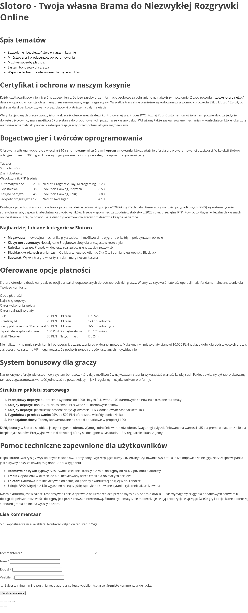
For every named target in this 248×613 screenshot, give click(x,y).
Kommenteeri (11, 558)
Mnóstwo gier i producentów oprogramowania (41, 57)
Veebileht (7, 582)
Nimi (4, 566)
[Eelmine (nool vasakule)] (1, 611)
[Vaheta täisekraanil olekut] (5, 606)
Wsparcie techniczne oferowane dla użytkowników (44, 72)
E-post (6, 574)
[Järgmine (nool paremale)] (5, 611)
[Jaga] (9, 606)
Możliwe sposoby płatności (27, 62)
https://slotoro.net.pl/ (228, 97)
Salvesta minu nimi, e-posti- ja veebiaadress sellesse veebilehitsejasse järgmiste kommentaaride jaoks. (78, 590)
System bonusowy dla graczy (28, 67)
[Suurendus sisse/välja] (1, 606)
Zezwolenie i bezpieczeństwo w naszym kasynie (42, 52)
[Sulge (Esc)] (13, 606)
